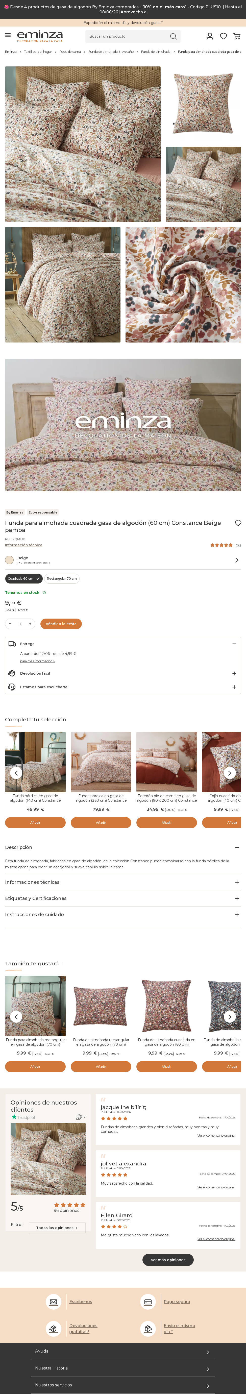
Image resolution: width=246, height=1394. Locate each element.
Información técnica (23, 545)
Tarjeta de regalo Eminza (54, 1322)
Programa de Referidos (53, 1316)
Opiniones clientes (48, 1282)
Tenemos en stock (25, 592)
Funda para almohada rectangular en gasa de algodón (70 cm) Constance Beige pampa (35, 971)
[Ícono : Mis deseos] (238, 523)
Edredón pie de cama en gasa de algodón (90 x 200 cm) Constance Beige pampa (166, 800)
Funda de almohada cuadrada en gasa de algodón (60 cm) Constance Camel (166, 971)
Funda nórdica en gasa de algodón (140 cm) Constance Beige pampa (35, 800)
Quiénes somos (45, 1293)
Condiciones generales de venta (60, 1264)
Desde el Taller (45, 1299)
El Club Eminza (44, 1310)
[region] (123, 54)
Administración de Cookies (56, 1276)
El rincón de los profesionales (58, 1328)
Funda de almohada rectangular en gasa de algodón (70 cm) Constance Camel (101, 971)
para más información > (37, 661)
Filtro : (17, 1151)
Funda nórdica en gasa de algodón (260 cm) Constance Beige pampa (101, 800)
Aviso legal (41, 1270)
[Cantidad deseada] (20, 624)
